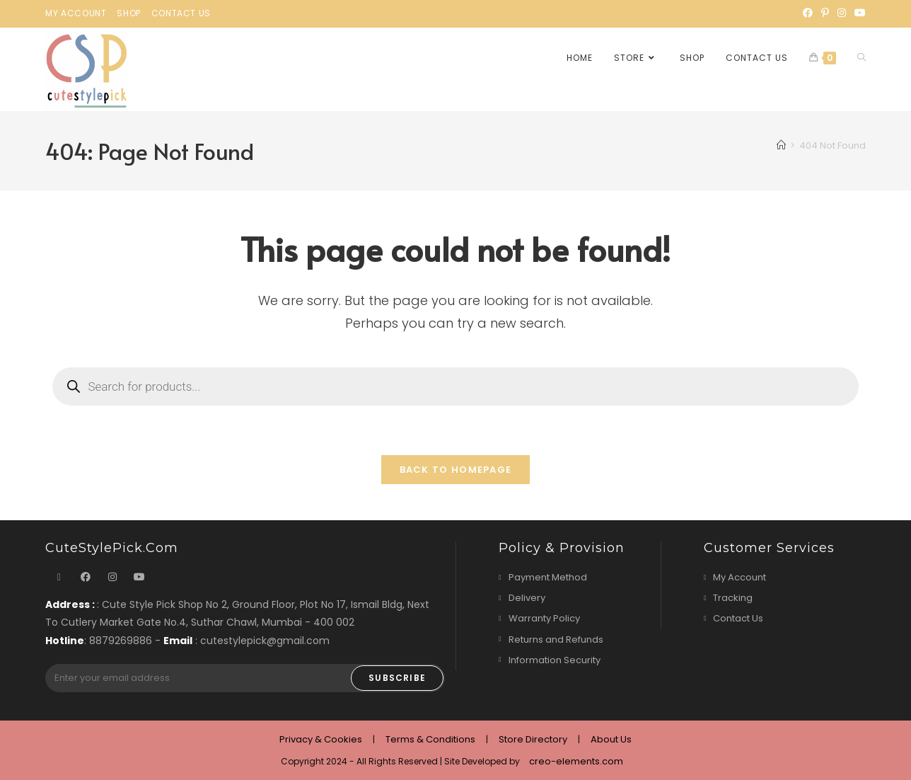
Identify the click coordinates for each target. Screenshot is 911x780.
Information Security (554, 660)
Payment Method (548, 578)
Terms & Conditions (430, 739)
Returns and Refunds (556, 639)
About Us (611, 739)
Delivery (527, 598)
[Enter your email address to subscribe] (245, 678)
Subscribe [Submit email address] (397, 678)
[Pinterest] (825, 13)
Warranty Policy (544, 619)
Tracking (733, 598)
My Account (75, 13)
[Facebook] (808, 13)
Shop (128, 13)
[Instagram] (841, 13)
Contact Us (181, 13)
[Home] (781, 145)
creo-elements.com (576, 761)
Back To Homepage (456, 470)
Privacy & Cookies (320, 739)
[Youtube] (858, 13)
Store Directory (533, 739)
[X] (59, 578)
